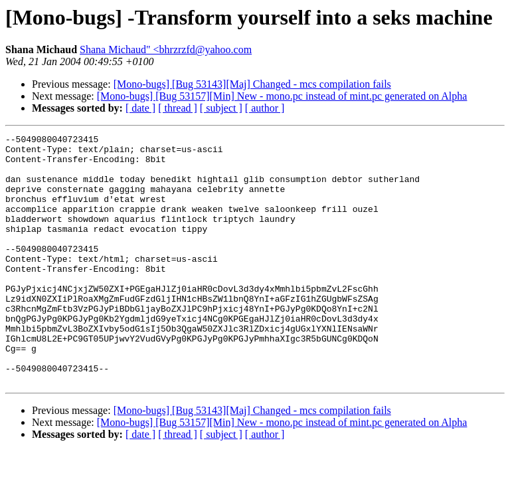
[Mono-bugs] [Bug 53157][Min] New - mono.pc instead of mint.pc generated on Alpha (282, 96)
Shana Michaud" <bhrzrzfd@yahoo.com (166, 49)
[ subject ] (221, 108)
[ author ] (265, 108)
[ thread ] (177, 108)
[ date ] (140, 108)
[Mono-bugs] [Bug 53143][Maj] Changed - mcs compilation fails (252, 84)
